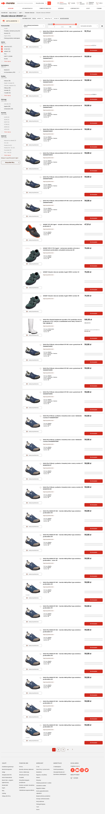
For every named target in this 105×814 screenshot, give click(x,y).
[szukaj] (49, 3)
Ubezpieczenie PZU (7, 775)
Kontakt (76, 778)
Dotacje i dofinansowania (42, 798)
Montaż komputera (7, 769)
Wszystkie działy (40, 3)
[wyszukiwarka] (33, 3)
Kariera (38, 777)
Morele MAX (5, 785)
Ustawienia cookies (41, 785)
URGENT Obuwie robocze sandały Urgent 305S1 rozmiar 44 (61, 272)
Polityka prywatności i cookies (43, 783)
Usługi (3, 772)
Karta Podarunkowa (7, 777)
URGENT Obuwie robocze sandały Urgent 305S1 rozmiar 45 (61, 296)
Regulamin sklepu (40, 788)
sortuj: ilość (4, 77)
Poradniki (21, 777)
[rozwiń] (19, 72)
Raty (3, 790)
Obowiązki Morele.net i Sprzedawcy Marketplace (59, 773)
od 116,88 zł (90, 94)
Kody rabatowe (40, 801)
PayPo (3, 788)
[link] (27, 8)
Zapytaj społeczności (48, 36)
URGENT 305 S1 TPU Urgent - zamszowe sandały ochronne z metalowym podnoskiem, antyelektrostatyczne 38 (61, 249)
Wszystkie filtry (9, 162)
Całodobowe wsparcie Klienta (26, 790)
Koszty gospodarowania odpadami (42, 792)
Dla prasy (38, 780)
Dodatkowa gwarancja (7, 766)
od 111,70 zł (90, 45)
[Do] (70, 27)
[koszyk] (99, 3)
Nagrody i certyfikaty (41, 775)
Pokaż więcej (6, 61)
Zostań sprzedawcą (58, 769)
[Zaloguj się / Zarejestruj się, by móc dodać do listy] (40, 31)
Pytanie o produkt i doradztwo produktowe (26, 786)
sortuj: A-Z (3, 43)
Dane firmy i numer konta (42, 769)
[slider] (54, 24)
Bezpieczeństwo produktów (43, 796)
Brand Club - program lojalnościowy (7, 781)
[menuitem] (27, 8)
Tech (37, 807)
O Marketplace (57, 766)
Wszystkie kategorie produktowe (24, 781)
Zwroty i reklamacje (24, 772)
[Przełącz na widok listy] (102, 26)
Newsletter (39, 772)
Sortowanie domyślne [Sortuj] (86, 26)
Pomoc (21, 766)
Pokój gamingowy (40, 804)
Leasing (4, 793)
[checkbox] (10, 31)
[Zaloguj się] (90, 3)
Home (37, 809)
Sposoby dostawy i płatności (26, 769)
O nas (37, 766)
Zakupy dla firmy (6, 796)
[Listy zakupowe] (81, 3)
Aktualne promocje (24, 775)
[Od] (54, 27)
